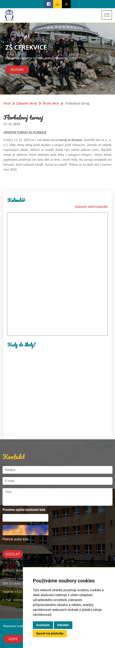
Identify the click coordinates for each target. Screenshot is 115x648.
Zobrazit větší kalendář (91, 207)
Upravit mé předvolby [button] (49, 633)
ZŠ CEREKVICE (26, 47)
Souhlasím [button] (43, 625)
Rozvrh (17, 69)
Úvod (7, 103)
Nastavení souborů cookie (20, 626)
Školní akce (50, 103)
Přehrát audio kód (15, 539)
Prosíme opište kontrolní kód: (24, 510)
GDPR (13, 639)
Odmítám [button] (63, 625)
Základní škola (26, 103)
